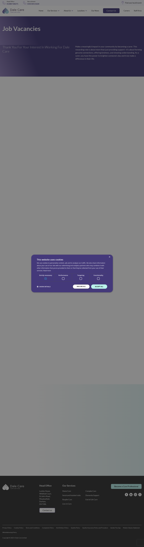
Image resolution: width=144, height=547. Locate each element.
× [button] (109, 257)
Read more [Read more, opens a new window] (47, 270)
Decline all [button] (80, 286)
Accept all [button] (99, 286)
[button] (44, 286)
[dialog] (72, 273)
